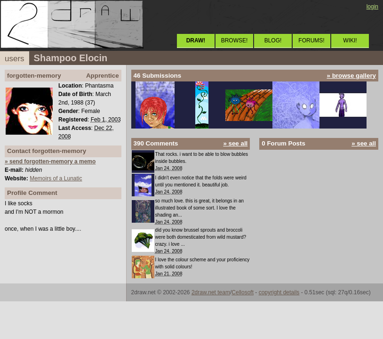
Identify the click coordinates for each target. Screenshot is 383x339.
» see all (235, 143)
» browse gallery (351, 75)
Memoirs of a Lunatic (56, 178)
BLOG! (273, 40)
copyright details (279, 292)
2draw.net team (211, 292)
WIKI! (350, 40)
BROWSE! (234, 40)
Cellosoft (242, 292)
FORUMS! (311, 40)
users (14, 58)
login (372, 6)
